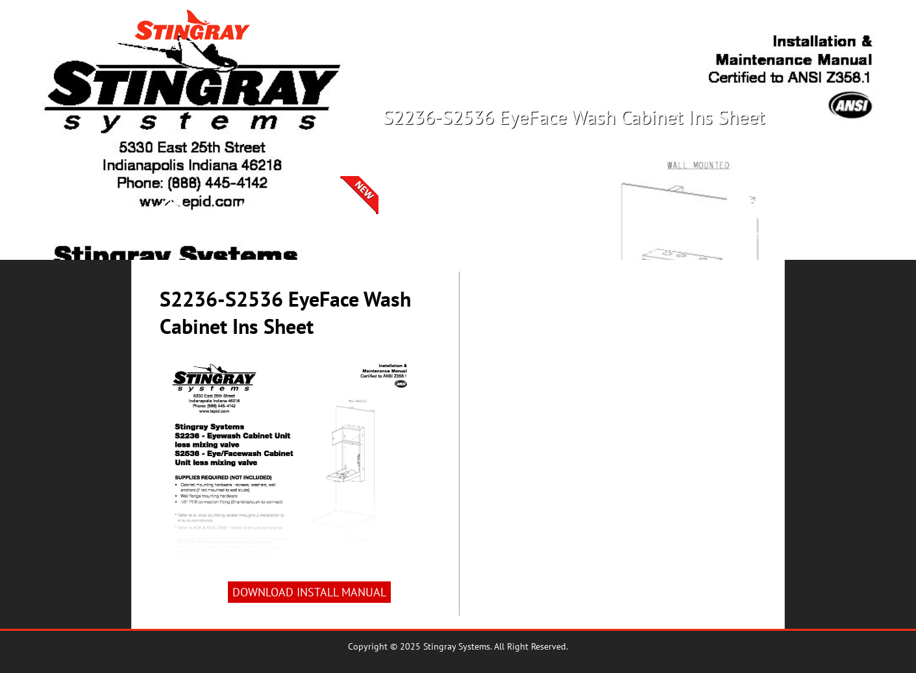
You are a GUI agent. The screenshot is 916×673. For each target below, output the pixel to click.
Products (553, 31)
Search (748, 31)
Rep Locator (620, 31)
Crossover (690, 31)
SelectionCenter (335, 242)
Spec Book (498, 234)
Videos (744, 234)
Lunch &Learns (662, 242)
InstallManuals (581, 242)
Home (171, 234)
